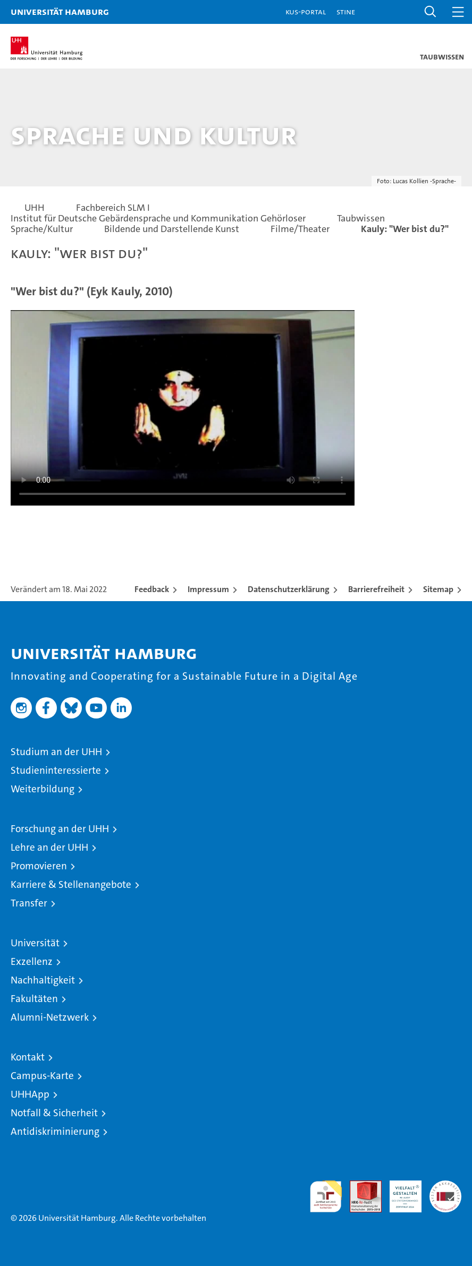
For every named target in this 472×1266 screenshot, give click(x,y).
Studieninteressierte (56, 770)
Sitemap (438, 589)
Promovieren (39, 865)
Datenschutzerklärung (289, 589)
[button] (430, 12)
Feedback (151, 589)
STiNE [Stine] (345, 11)
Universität (35, 943)
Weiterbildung (42, 788)
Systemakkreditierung (445, 1186)
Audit (360, 1186)
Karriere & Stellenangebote (71, 884)
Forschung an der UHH (60, 828)
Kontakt (28, 1057)
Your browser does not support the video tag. (183, 406)
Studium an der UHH (56, 751)
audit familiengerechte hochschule (326, 1196)
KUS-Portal (305, 11)
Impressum (208, 589)
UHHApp (30, 1094)
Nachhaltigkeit (43, 980)
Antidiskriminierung (55, 1131)
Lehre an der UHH (49, 847)
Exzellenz (32, 961)
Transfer (29, 903)
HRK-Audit (400, 1192)
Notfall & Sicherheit (54, 1112)
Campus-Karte (42, 1075)
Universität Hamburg (60, 11)
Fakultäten (34, 998)
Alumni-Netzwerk (50, 1017)
